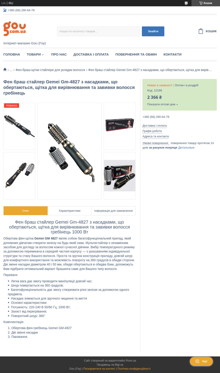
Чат (201, 361)
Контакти (172, 54)
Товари (34, 54)
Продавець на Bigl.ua (110, 364)
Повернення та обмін (136, 54)
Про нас (59, 54)
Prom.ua (131, 360)
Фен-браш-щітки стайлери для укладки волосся (50, 70)
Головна (11, 54)
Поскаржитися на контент (99, 368)
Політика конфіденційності (134, 368)
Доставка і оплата (91, 54)
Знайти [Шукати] (153, 31)
